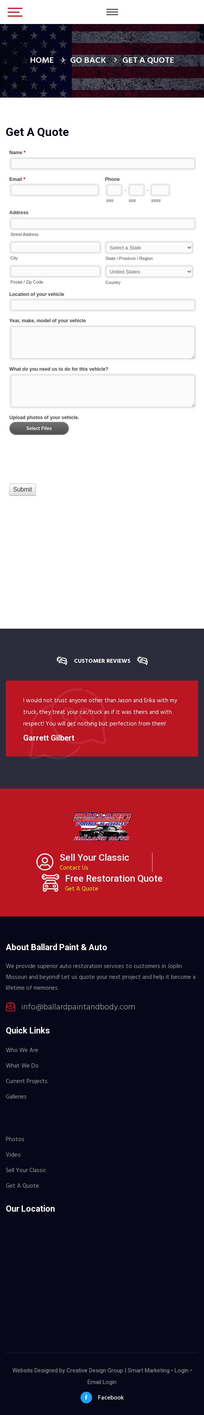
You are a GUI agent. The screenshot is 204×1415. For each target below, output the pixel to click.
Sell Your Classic (26, 1170)
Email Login (102, 1382)
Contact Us (74, 868)
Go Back (88, 60)
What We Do (22, 1066)
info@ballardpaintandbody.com (78, 1007)
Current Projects (27, 1081)
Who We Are (22, 1050)
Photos (15, 1139)
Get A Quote (81, 889)
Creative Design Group (95, 1370)
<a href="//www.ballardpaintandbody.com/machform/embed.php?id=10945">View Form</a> (102, 341)
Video (13, 1155)
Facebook (102, 1397)
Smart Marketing (149, 1370)
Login (182, 1370)
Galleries (16, 1097)
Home (42, 60)
